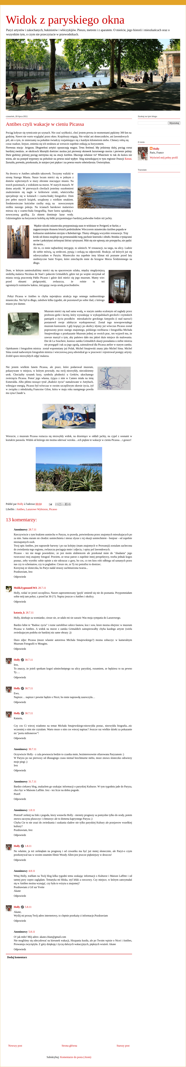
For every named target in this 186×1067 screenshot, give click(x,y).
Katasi (128, 158)
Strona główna (69, 1045)
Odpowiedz (20, 576)
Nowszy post (15, 1045)
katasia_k (19, 612)
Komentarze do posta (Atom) (75, 1057)
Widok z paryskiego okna (65, 19)
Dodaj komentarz (17, 957)
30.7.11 (29, 659)
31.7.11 (32, 781)
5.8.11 (28, 907)
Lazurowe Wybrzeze (37, 509)
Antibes (20, 509)
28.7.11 (32, 529)
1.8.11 (32, 810)
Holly (17, 659)
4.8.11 (32, 870)
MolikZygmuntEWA (25, 587)
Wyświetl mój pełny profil (164, 157)
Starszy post (123, 1045)
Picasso (53, 509)
